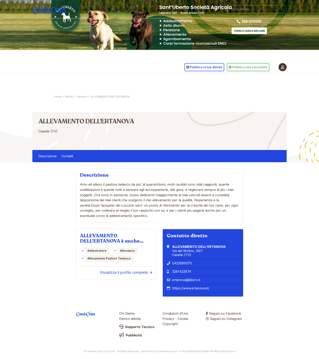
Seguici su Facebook (223, 313)
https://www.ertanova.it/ (190, 288)
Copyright (170, 324)
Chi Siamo (127, 313)
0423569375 (182, 263)
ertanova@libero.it (186, 280)
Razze (154, 82)
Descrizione (47, 156)
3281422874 (181, 271)
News (198, 82)
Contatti (67, 156)
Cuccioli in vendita (128, 82)
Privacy (168, 319)
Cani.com (49, 82)
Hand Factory (228, 351)
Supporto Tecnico (136, 327)
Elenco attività (130, 319)
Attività (101, 82)
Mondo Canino (176, 82)
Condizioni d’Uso (175, 313)
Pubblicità (130, 335)
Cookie (183, 319)
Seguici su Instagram (224, 319)
